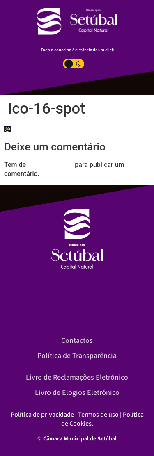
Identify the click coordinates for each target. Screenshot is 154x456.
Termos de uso (98, 414)
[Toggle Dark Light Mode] (73, 63)
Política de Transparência (77, 356)
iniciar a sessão (50, 165)
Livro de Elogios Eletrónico (77, 393)
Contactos (77, 340)
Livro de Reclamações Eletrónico (77, 377)
